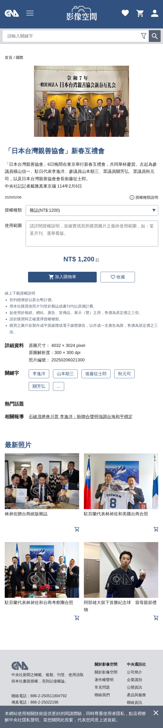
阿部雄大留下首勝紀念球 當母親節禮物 (120, 606)
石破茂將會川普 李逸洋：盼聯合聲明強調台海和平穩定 (81, 416)
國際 (19, 57)
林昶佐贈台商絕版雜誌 (26, 513)
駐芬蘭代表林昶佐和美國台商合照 (116, 513)
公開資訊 (134, 687)
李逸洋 (39, 373)
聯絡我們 (102, 695)
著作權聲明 (104, 680)
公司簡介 (134, 672)
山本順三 (65, 373)
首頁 (8, 57)
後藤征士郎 (96, 373)
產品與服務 (136, 695)
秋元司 (124, 373)
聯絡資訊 (134, 702)
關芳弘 (39, 386)
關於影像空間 (106, 672)
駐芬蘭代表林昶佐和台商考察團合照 (39, 602)
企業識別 (134, 680)
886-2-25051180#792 (48, 696)
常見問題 (102, 687)
